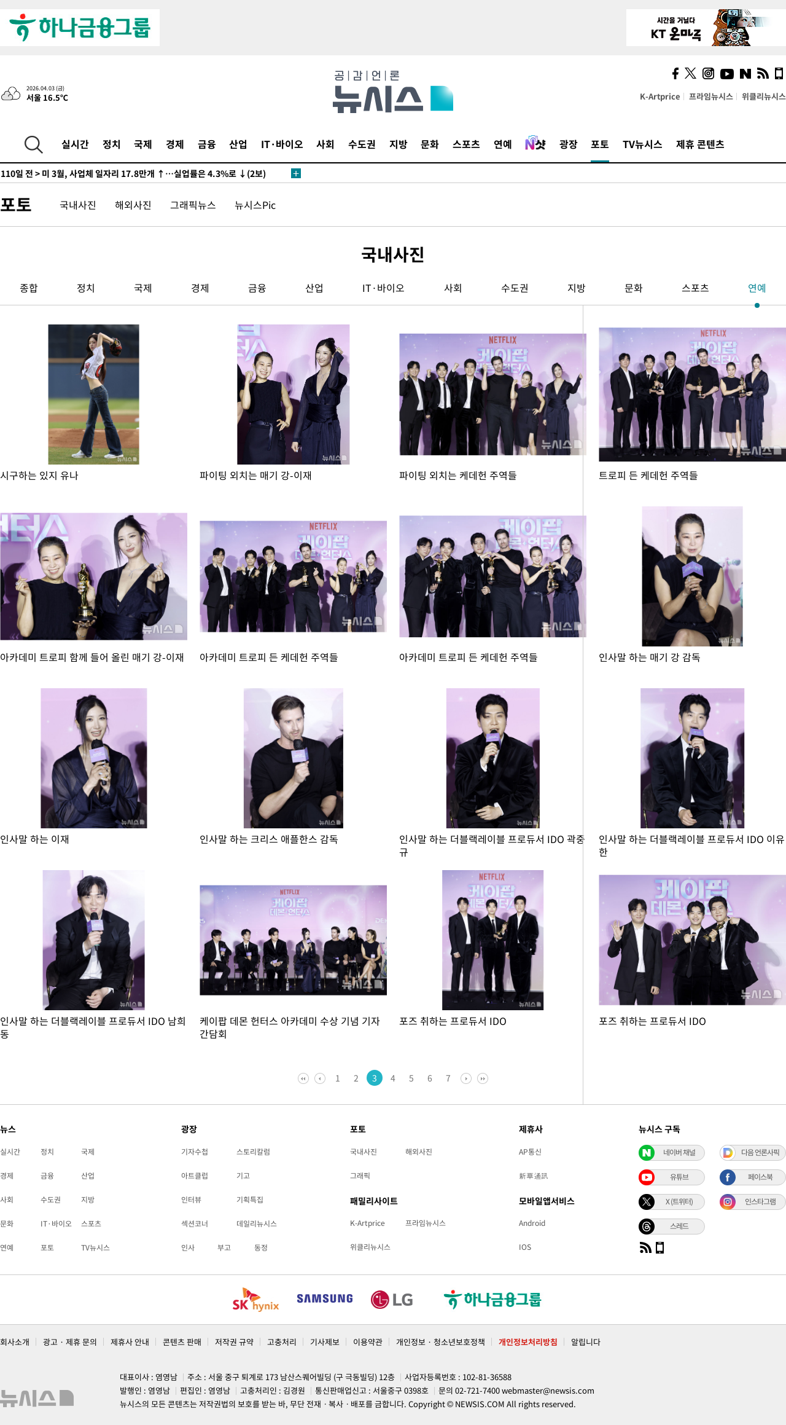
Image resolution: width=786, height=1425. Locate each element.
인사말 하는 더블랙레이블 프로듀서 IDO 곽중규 (492, 845)
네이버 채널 (679, 1152)
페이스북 (760, 1176)
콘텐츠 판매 (182, 1342)
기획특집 (249, 1199)
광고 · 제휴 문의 (70, 1342)
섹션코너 (194, 1223)
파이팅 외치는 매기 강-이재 (256, 475)
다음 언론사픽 (760, 1152)
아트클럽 (194, 1175)
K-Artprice (660, 96)
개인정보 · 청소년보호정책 (440, 1342)
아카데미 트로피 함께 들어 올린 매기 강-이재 (92, 657)
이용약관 (368, 1342)
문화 (430, 143)
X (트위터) (679, 1201)
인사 (188, 1247)
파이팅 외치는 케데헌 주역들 (458, 475)
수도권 (362, 143)
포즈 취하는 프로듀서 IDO (453, 1020)
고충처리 (282, 1342)
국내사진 (78, 204)
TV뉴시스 (643, 143)
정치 (112, 143)
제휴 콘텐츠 (700, 143)
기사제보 (325, 1342)
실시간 (75, 143)
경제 (175, 143)
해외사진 (133, 204)
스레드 (679, 1225)
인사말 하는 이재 (34, 838)
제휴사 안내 (130, 1342)
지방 (398, 143)
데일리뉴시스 (256, 1223)
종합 (29, 288)
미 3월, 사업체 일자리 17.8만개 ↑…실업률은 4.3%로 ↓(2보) (133, 173)
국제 (143, 143)
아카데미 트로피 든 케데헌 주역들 (269, 657)
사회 (325, 143)
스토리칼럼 (253, 1151)
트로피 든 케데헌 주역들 (648, 475)
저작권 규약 (234, 1342)
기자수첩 (194, 1151)
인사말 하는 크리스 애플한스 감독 (269, 838)
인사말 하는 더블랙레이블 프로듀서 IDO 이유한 (692, 845)
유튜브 (679, 1176)
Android (532, 1222)
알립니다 (586, 1342)
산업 (238, 143)
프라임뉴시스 (711, 96)
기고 (243, 1175)
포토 (600, 143)
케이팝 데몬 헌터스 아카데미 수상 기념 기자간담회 (290, 1027)
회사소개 (14, 1342)
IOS (525, 1246)
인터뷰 (191, 1199)
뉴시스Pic (255, 204)
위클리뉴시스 (764, 96)
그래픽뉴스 (193, 204)
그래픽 (360, 1175)
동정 (261, 1247)
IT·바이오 (282, 143)
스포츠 (466, 143)
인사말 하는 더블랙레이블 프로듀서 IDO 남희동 (93, 1027)
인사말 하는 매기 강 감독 (650, 657)
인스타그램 (760, 1201)
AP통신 (530, 1151)
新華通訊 (533, 1175)
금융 (207, 143)
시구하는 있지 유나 (39, 475)
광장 (568, 143)
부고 (224, 1247)
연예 (503, 143)
